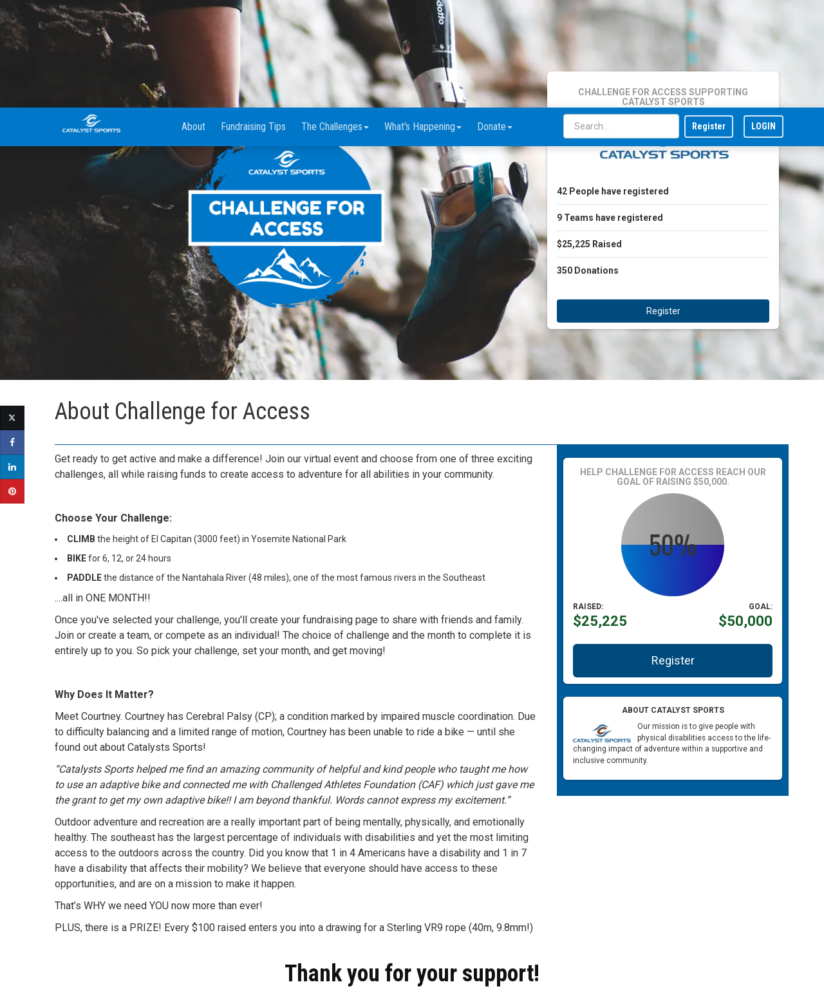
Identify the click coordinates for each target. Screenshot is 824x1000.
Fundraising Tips (253, 19)
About (193, 19)
